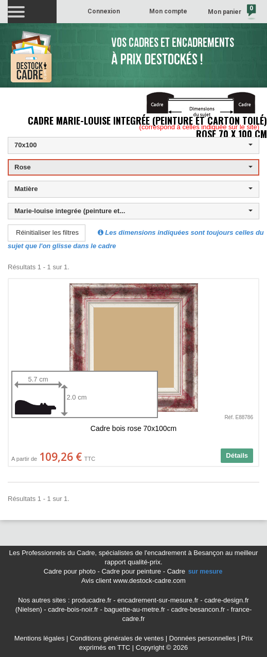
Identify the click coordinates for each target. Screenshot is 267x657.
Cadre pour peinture (131, 571)
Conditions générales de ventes (117, 638)
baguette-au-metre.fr (134, 609)
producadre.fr (91, 600)
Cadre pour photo (70, 571)
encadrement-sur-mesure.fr (158, 600)
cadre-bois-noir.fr (73, 609)
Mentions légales (39, 638)
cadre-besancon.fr (198, 609)
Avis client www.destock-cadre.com (133, 580)
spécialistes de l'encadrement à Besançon (162, 553)
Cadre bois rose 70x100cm (133, 428)
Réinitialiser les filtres (47, 232)
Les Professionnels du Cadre (52, 553)
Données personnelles (202, 638)
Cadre (195, 571)
